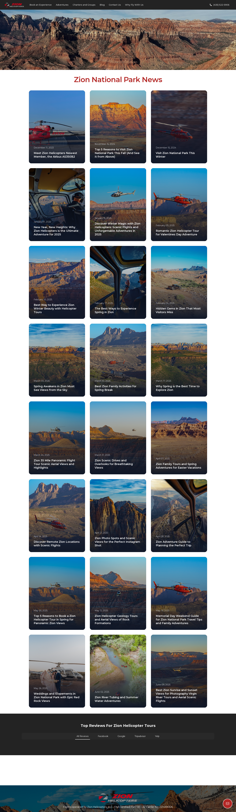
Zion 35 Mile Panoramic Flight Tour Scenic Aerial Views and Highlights (54, 464)
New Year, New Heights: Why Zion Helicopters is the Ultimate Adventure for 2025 (56, 231)
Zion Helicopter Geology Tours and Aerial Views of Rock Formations (116, 619)
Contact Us (115, 4)
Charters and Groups (84, 4)
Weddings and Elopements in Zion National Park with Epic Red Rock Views (56, 697)
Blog (102, 4)
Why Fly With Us (134, 4)
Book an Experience (41, 4)
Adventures (62, 4)
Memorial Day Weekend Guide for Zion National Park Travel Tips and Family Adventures (179, 619)
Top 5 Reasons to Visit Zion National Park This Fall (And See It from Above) (117, 153)
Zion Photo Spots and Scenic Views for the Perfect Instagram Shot (117, 542)
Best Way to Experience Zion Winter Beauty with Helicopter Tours (55, 308)
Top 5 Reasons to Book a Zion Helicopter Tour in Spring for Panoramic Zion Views (55, 619)
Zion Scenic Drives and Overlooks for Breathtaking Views (114, 464)
